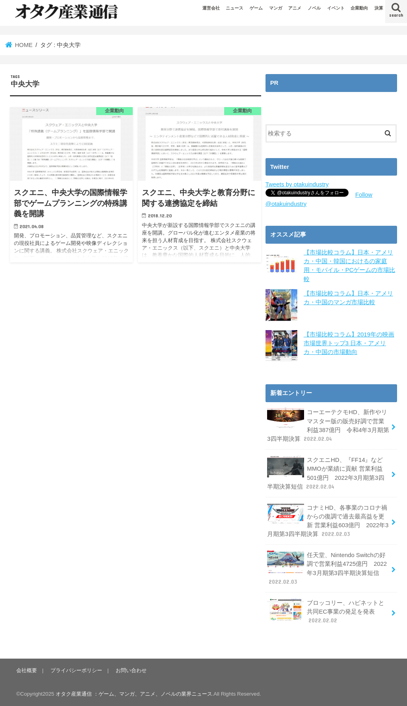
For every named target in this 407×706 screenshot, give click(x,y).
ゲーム (256, 8)
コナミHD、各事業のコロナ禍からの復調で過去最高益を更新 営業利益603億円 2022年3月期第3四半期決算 (327, 520)
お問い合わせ (131, 670)
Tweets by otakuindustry (297, 184)
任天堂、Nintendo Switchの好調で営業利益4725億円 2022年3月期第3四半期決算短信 (327, 568)
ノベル (314, 8)
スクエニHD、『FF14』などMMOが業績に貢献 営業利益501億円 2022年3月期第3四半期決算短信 (325, 473)
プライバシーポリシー (76, 670)
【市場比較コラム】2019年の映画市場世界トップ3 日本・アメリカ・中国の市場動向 (349, 343)
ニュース (234, 8)
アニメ (294, 8)
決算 (378, 8)
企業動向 (359, 8)
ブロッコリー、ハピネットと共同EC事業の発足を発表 (325, 611)
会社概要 (26, 670)
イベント (336, 8)
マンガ (275, 8)
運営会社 (211, 8)
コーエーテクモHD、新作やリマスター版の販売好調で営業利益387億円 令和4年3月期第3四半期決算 (328, 425)
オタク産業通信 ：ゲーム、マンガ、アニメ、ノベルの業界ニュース (134, 694)
